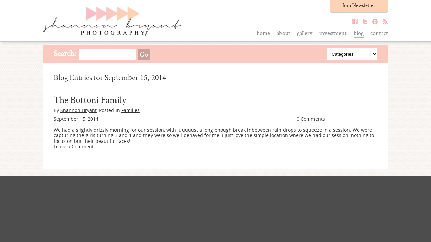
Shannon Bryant (78, 110)
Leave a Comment (74, 146)
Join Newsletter (358, 5)
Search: (65, 53)
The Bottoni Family (90, 99)
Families (130, 110)
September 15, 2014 (76, 119)
